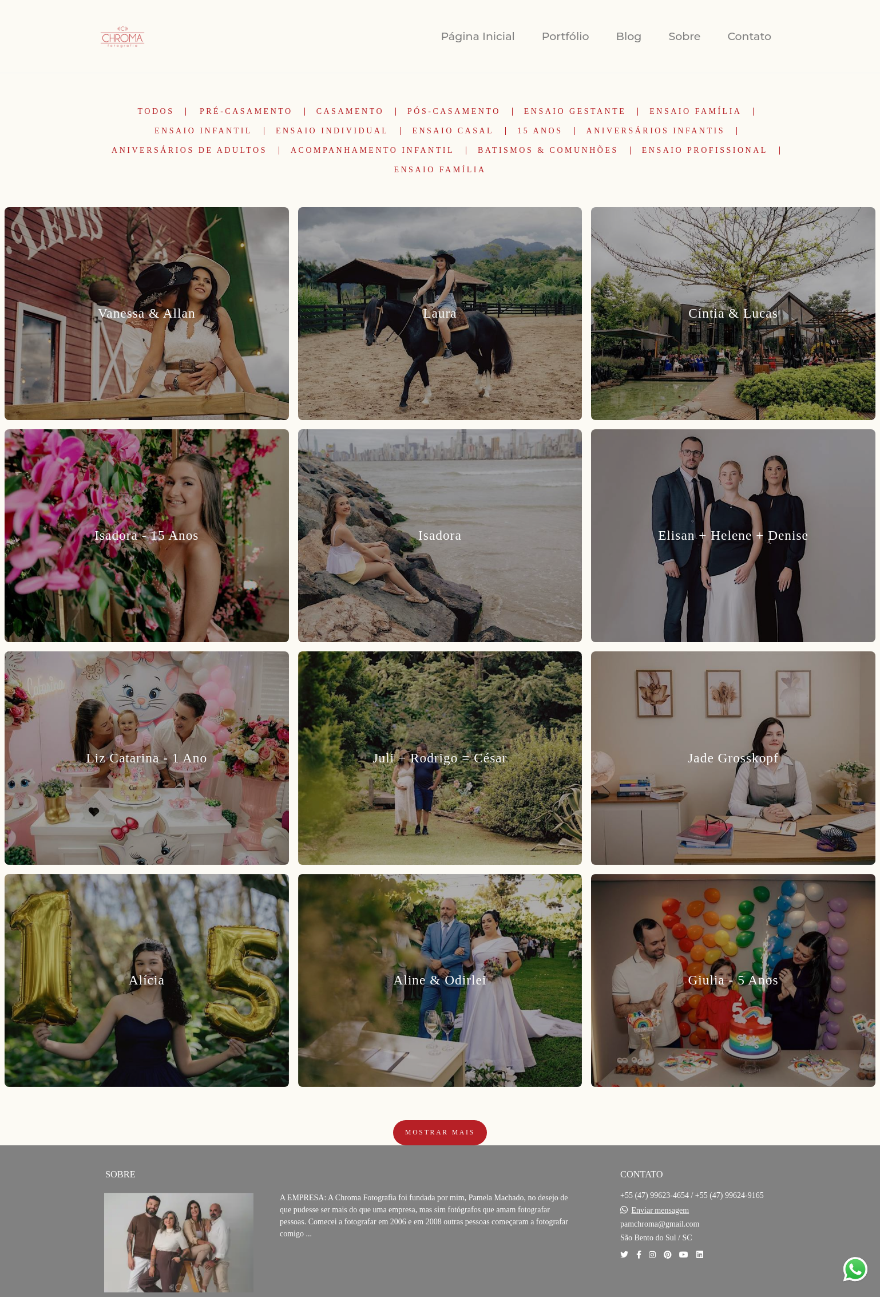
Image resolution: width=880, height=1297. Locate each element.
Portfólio (565, 36)
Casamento (350, 112)
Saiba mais (319, 1268)
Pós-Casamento (454, 112)
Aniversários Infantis (655, 131)
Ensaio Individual (332, 131)
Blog (629, 36)
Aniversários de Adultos (189, 151)
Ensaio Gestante (575, 112)
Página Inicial (477, 36)
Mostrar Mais (440, 1132)
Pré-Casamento (246, 112)
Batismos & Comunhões (548, 151)
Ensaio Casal (453, 131)
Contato (749, 36)
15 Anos (539, 131)
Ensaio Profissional (705, 151)
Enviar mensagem (660, 1211)
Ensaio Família (695, 112)
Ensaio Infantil (203, 131)
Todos (156, 112)
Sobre (684, 36)
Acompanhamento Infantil (372, 151)
